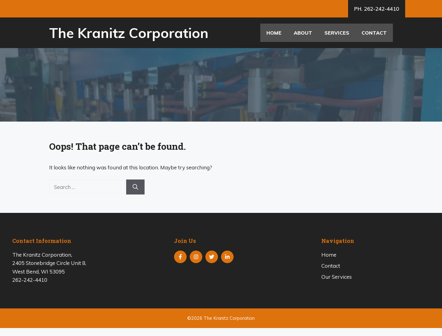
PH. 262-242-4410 (376, 9)
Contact (374, 33)
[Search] (135, 186)
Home (273, 33)
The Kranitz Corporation (128, 32)
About (303, 33)
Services (336, 33)
